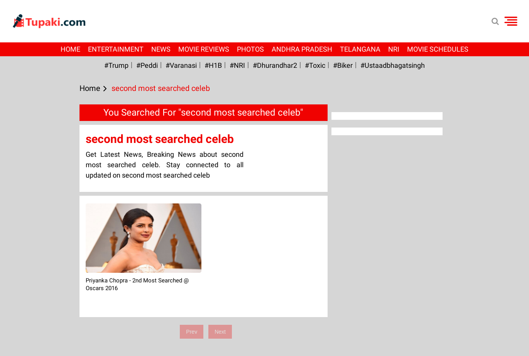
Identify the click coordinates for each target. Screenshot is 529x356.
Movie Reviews (203, 49)
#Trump (116, 65)
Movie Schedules (437, 49)
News (161, 49)
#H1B (213, 65)
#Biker (343, 65)
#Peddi (147, 65)
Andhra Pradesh (302, 49)
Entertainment (116, 49)
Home (70, 49)
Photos (250, 49)
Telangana (360, 49)
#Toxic (315, 65)
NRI (393, 49)
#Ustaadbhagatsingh (392, 65)
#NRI (237, 65)
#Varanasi (181, 65)
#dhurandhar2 (275, 65)
